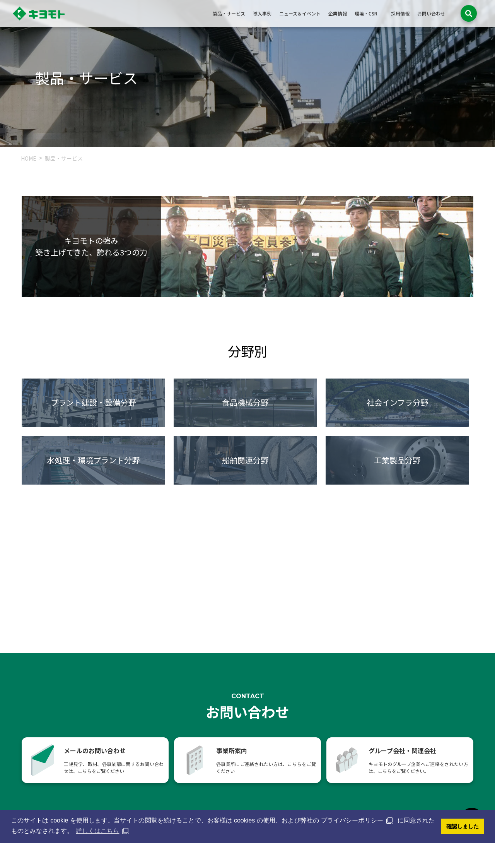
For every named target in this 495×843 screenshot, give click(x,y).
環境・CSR (366, 13)
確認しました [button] (462, 826)
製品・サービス (229, 13)
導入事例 (262, 13)
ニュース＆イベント (300, 13)
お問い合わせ (431, 13)
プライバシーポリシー (352, 820)
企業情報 (337, 13)
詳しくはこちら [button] (97, 831)
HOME (28, 158)
